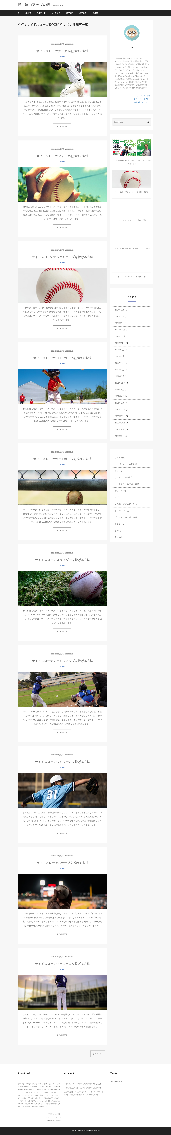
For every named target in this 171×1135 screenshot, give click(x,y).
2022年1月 (119, 376)
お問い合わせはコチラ (142, 102)
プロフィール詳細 (144, 96)
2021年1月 (119, 403)
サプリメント (121, 491)
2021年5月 (119, 389)
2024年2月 (119, 316)
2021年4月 (119, 396)
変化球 (28, 13)
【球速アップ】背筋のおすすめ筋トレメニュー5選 (132, 248)
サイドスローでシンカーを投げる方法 (132, 220)
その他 (95, 13)
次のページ (98, 1054)
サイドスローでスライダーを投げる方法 (62, 560)
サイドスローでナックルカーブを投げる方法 (62, 257)
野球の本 (83, 13)
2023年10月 (120, 343)
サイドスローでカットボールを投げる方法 (62, 459)
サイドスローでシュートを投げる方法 (132, 277)
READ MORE (62, 126)
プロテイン (120, 524)
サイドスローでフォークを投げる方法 (62, 156)
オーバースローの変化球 (126, 464)
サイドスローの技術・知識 (127, 484)
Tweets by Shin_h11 (116, 1081)
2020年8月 (119, 436)
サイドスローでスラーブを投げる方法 (62, 862)
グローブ (119, 471)
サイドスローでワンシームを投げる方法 (62, 762)
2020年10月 (120, 423)
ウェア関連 (120, 457)
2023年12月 (120, 330)
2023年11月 (120, 336)
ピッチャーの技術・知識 (126, 517)
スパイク (119, 497)
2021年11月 (120, 383)
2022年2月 (119, 370)
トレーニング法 (122, 511)
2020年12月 (120, 409)
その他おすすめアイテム (126, 504)
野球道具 (70, 13)
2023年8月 (119, 356)
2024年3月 (119, 310)
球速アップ (41, 13)
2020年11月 (120, 416)
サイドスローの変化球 (125, 477)
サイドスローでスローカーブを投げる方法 (62, 358)
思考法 (118, 531)
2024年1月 (119, 323)
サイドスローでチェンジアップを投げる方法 (62, 661)
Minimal (80, 1130)
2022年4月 (119, 363)
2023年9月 (119, 350)
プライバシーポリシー (142, 99)
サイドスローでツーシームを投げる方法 (62, 963)
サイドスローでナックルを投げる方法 (62, 51)
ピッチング (56, 13)
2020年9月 (119, 429)
